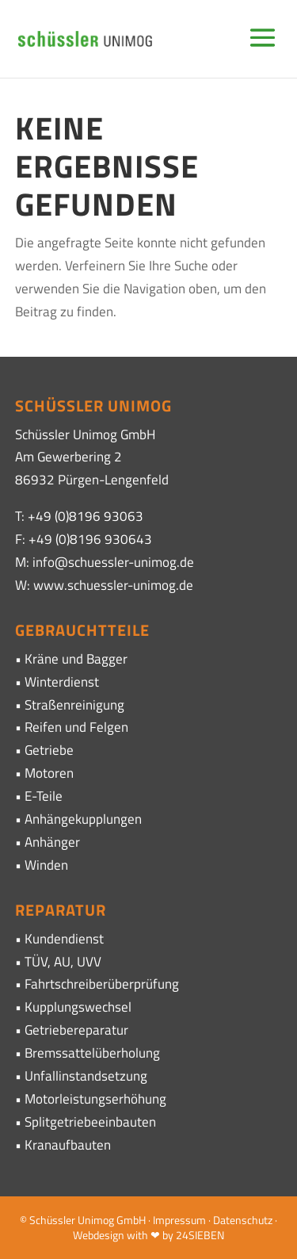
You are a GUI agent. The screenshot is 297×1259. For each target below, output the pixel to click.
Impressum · (183, 1219)
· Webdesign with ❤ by (175, 1227)
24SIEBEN (200, 1234)
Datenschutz (242, 1219)
